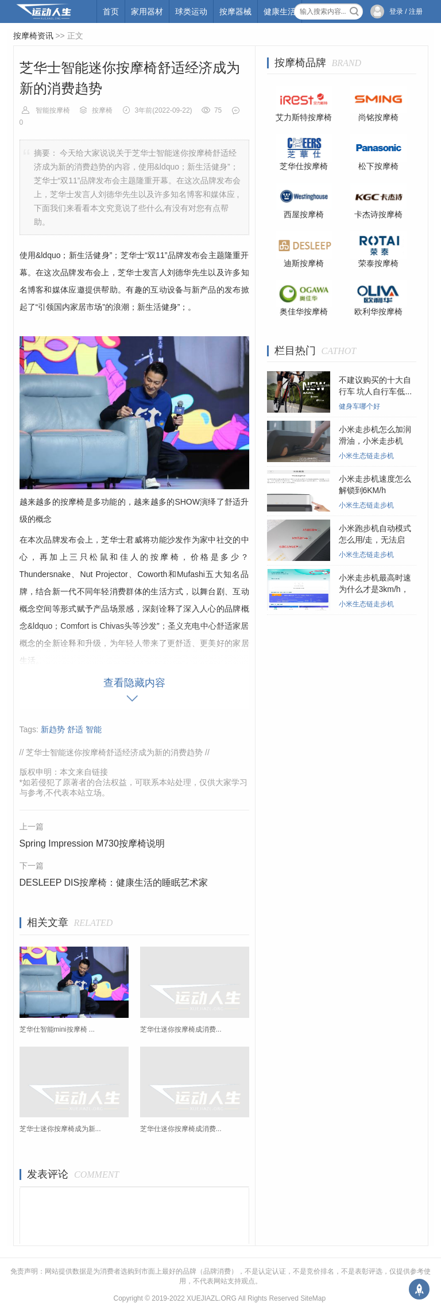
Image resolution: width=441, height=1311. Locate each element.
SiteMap (313, 1298)
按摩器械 (235, 11)
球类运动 (191, 11)
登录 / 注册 (406, 11)
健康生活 (280, 11)
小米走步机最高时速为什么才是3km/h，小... (375, 589)
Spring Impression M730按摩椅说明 (92, 843)
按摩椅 (102, 110)
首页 (111, 11)
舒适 (75, 729)
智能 (94, 729)
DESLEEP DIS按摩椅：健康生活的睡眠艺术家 (114, 882)
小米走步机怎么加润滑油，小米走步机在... (375, 441)
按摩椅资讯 (33, 35)
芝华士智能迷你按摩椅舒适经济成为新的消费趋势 (114, 752)
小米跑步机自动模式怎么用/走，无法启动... (375, 540)
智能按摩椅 (53, 110)
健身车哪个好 (359, 406)
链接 (100, 771)
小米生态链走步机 (366, 456)
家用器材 (147, 11)
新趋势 (53, 729)
